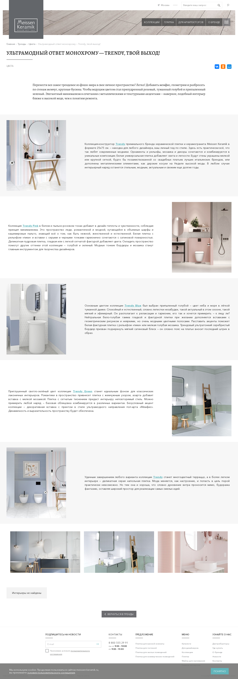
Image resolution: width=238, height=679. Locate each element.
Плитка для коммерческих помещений (154, 656)
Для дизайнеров (190, 648)
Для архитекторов (190, 22)
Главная (11, 43)
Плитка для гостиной (146, 648)
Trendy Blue (132, 305)
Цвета (32, 43)
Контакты (217, 660)
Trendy (158, 477)
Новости (217, 656)
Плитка (185, 656)
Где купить (218, 648)
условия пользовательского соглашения (51, 672)
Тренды (22, 43)
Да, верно (165, 25)
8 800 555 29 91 (118, 642)
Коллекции (187, 652)
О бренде (214, 22)
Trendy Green (82, 391)
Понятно (220, 671)
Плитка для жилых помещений (151, 652)
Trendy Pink (31, 225)
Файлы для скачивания (193, 660)
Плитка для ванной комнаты (149, 643)
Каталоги (186, 643)
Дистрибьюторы (221, 643)
